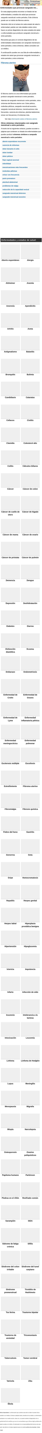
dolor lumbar (8, 152)
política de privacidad (31, 1427)
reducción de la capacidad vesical (16, 189)
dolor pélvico (8, 156)
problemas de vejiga (10, 186)
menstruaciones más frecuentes (15, 167)
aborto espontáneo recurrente (14, 141)
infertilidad (7, 164)
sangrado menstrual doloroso (14, 193)
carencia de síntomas (11, 145)
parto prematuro (9, 178)
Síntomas (35, 1)
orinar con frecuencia (11, 175)
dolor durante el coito (11, 149)
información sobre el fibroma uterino (24, 119)
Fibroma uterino (8, 63)
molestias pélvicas (10, 171)
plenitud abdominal (10, 182)
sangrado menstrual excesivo (14, 197)
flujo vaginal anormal (11, 160)
